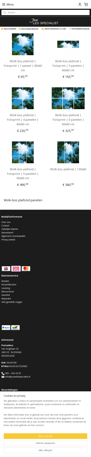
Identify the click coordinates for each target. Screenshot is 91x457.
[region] (45, 424)
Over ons (6, 222)
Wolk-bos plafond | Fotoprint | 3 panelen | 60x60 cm (68, 65)
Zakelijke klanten (9, 228)
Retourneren (7, 291)
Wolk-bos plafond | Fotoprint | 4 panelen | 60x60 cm (23, 119)
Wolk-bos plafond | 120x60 (68, 169)
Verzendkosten (8, 284)
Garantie (5, 294)
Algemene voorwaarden (13, 236)
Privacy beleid (8, 239)
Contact (5, 225)
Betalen (5, 281)
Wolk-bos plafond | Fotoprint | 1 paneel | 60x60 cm (23, 65)
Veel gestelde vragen (11, 301)
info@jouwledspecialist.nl (17, 376)
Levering (5, 288)
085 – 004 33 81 (13, 373)
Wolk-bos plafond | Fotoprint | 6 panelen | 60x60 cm (68, 119)
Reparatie (6, 298)
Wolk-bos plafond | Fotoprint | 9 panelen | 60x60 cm (23, 173)
